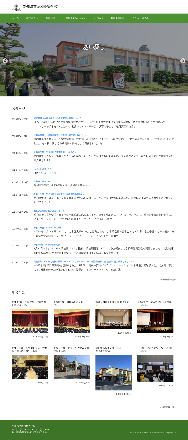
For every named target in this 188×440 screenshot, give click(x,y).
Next (181, 59)
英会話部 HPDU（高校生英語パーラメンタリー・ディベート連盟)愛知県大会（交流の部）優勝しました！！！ (93, 261)
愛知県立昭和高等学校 (43, 6)
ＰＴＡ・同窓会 (140, 18)
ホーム (15, 18)
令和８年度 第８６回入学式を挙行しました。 (58, 152)
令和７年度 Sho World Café (49, 227)
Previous (3, 59)
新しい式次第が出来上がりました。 (52, 210)
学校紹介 (31, 18)
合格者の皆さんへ (43, 181)
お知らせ (98, 18)
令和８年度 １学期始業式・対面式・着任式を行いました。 (65, 135)
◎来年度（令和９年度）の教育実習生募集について (61, 118)
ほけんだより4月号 (44, 169)
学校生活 (50, 18)
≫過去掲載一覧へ (166, 279)
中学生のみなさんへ (76, 18)
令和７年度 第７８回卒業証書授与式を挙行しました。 (63, 194)
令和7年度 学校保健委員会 (48, 244)
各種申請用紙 (118, 18)
